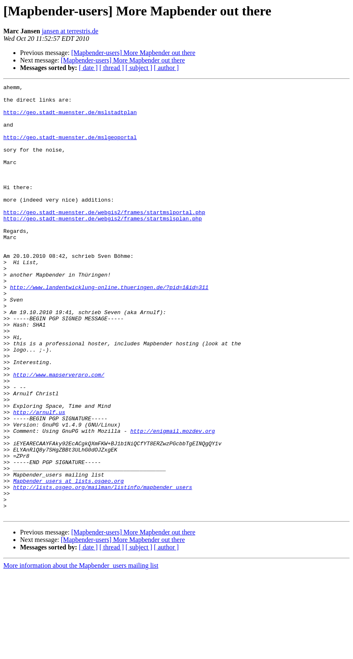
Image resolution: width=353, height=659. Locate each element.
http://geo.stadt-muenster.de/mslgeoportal (70, 148)
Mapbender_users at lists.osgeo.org (68, 560)
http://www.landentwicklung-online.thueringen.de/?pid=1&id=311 (109, 328)
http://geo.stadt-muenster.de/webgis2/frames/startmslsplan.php (102, 246)
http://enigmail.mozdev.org (172, 500)
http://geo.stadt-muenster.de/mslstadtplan (70, 118)
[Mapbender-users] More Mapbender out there (133, 52)
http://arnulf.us (39, 478)
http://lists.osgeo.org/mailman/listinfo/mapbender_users (102, 568)
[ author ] (166, 67)
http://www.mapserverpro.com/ (58, 433)
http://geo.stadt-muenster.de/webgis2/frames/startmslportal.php (104, 238)
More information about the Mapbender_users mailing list (80, 651)
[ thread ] (111, 67)
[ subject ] (139, 67)
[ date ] (88, 67)
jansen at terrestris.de (70, 31)
